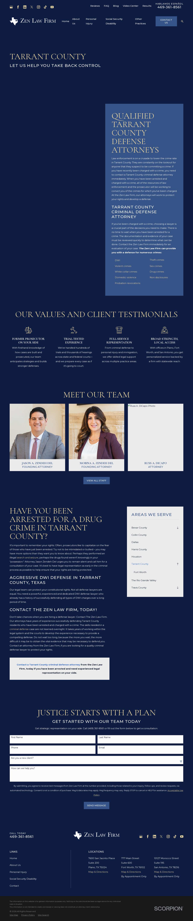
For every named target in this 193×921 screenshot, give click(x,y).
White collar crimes (126, 271)
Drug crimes (157, 271)
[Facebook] (18, 7)
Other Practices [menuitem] (140, 21)
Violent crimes (123, 266)
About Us (15, 865)
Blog (116, 5)
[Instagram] (38, 7)
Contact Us (166, 21)
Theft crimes (157, 259)
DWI (117, 260)
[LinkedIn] (24, 7)
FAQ (106, 5)
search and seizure (27, 557)
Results (146, 5)
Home (13, 858)
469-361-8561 (169, 7)
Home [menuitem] (65, 21)
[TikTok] (45, 7)
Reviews (95, 5)
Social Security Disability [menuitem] (114, 21)
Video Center (130, 5)
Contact (14, 885)
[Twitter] (31, 7)
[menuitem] (153, 527)
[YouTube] (52, 7)
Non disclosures (159, 277)
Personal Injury (18, 872)
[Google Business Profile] (11, 7)
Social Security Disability (23, 878)
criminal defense (19, 629)
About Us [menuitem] (76, 21)
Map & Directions (98, 871)
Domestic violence (125, 277)
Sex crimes (156, 266)
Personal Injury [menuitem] (91, 21)
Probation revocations (127, 283)
